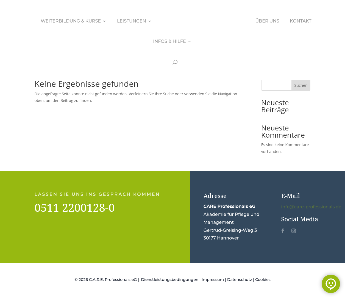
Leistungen (131, 21)
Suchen (301, 85)
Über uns (267, 21)
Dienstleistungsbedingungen (170, 279)
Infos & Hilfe (169, 42)
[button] (12, 286)
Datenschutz (239, 279)
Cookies (263, 279)
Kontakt (300, 21)
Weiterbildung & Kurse (71, 21)
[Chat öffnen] (331, 284)
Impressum (213, 279)
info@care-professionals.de (311, 207)
